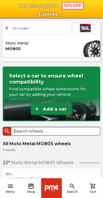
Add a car (50, 109)
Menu (10, 188)
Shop (31, 188)
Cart (93, 188)
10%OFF (72, 5)
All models (16, 28)
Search (72, 188)
